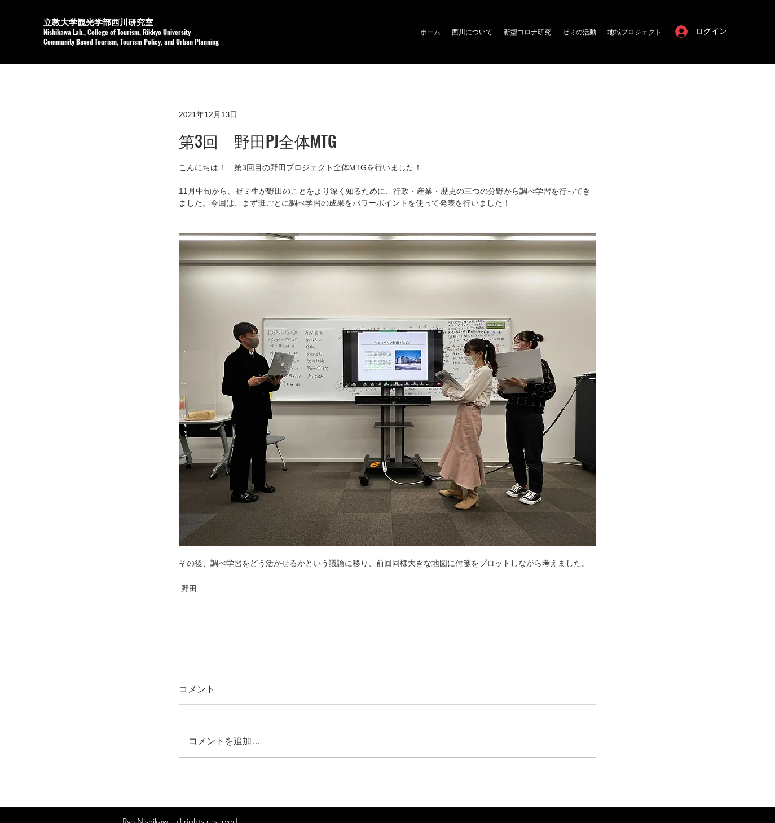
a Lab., (77, 32)
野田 (189, 588)
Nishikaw (55, 32)
